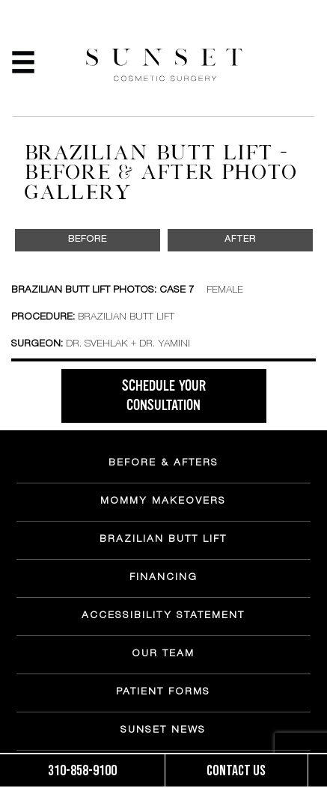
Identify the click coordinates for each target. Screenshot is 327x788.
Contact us (236, 771)
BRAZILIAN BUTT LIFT (163, 540)
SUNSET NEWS (163, 731)
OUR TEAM (163, 655)
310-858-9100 (82, 771)
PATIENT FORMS (163, 693)
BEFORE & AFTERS (163, 464)
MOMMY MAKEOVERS (163, 502)
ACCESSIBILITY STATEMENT (163, 616)
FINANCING (163, 578)
